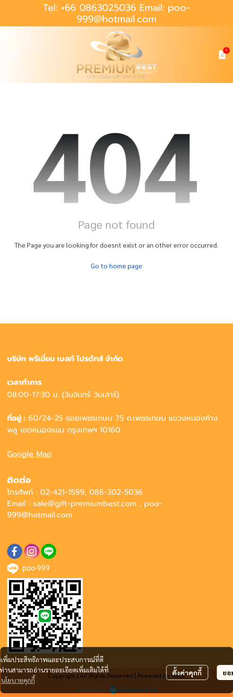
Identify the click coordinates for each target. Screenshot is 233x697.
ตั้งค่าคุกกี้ (187, 672)
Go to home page (116, 265)
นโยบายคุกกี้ (18, 680)
